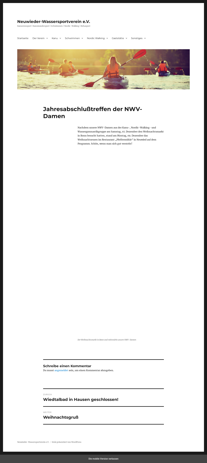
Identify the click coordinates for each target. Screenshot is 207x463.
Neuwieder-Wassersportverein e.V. (53, 21)
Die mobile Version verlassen (103, 458)
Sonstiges (136, 38)
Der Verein (38, 38)
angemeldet (61, 370)
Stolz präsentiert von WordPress (66, 442)
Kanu (55, 38)
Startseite (22, 38)
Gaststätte (118, 38)
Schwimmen (72, 38)
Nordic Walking (96, 38)
